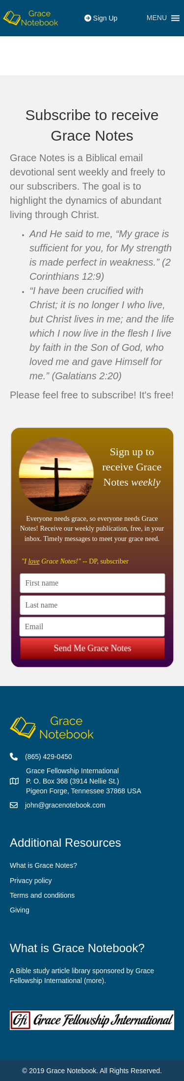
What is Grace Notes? (43, 865)
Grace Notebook (71, 1071)
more (94, 980)
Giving (19, 910)
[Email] (91, 626)
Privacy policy (31, 880)
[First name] (92, 583)
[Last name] (92, 604)
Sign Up (101, 18)
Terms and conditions (42, 895)
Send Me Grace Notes (92, 644)
